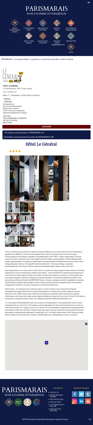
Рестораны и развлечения (71, 25)
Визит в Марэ (57, 25)
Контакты (58, 388)
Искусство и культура (43, 38)
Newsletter (71, 37)
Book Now (46, 127)
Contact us (54, 392)
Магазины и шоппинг (43, 25)
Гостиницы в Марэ (28, 25)
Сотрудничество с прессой (57, 405)
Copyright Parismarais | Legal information (52, 419)
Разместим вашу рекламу (56, 396)
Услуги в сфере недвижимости (56, 39)
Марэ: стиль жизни (29, 38)
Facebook (8, 101)
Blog (71, 48)
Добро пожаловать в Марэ (14, 26)
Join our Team (55, 402)
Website (7, 99)
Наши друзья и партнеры (55, 410)
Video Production (56, 399)
